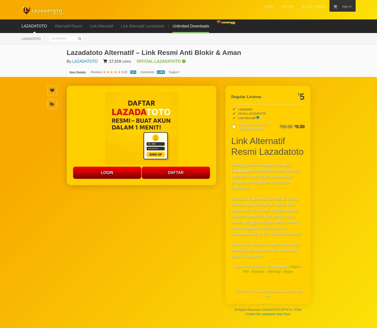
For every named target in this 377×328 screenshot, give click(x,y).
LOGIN (107, 173)
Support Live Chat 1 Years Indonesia (272, 126)
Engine (288, 271)
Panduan (258, 271)
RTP (246, 271)
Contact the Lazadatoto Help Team (267, 314)
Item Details (78, 72)
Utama (295, 266)
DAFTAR (176, 173)
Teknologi (273, 271)
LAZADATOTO (31, 39)
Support (174, 72)
